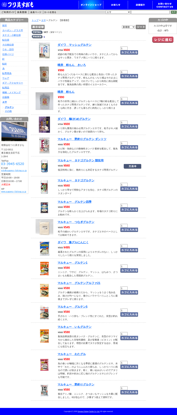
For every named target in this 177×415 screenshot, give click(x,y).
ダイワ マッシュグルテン (75, 44)
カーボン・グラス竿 (12, 30)
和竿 (4, 25)
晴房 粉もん (66, 91)
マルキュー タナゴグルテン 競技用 (81, 160)
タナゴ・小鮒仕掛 (11, 35)
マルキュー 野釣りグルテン (76, 384)
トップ (35, 20)
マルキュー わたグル (72, 354)
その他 (8, 111)
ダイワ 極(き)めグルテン (74, 118)
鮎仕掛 (5, 40)
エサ (43, 20)
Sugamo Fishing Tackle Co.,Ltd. (89, 411)
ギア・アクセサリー (12, 83)
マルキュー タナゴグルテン (76, 180)
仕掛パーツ (8, 54)
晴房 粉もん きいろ (72, 64)
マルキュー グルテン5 (72, 306)
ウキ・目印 (8, 49)
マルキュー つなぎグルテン (76, 222)
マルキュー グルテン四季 (75, 201)
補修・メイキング (11, 92)
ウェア (5, 78)
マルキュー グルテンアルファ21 (79, 283)
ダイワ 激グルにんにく (73, 242)
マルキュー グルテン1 (72, 262)
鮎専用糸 (7, 73)
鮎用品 (5, 87)
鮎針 (4, 63)
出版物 (5, 97)
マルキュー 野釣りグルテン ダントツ (82, 139)
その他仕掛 (8, 44)
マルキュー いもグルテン (75, 326)
